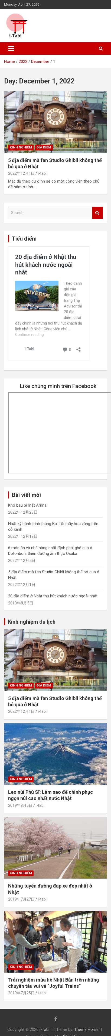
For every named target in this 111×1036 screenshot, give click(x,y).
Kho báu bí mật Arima (27, 505)
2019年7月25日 (21, 993)
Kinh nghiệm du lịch (32, 622)
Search (97, 213)
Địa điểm (44, 147)
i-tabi (42, 173)
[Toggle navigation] (11, 48)
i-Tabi (44, 1029)
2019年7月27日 (21, 899)
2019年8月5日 (20, 805)
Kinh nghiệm (21, 147)
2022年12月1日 (21, 173)
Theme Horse (86, 1029)
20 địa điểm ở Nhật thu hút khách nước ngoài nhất (52, 596)
